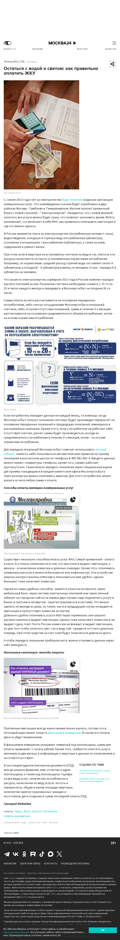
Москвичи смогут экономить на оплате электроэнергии (94, 780)
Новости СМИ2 (11, 833)
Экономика (32, 61)
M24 (21, 843)
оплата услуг (34, 822)
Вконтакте (15, 854)
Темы (18, 811)
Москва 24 (60, 43)
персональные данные (16, 932)
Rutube (33, 854)
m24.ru (12, 878)
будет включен (72, 200)
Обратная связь (30, 863)
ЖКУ (45, 822)
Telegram (7, 854)
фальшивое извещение (64, 733)
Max (51, 854)
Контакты (50, 863)
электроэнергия (12, 822)
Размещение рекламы (75, 863)
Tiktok (42, 854)
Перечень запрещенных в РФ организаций (47, 873)
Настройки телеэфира (14, 873)
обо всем (53, 822)
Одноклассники (24, 854)
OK (103, 930)
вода (24, 822)
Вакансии (10, 863)
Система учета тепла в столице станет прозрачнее (94, 772)
